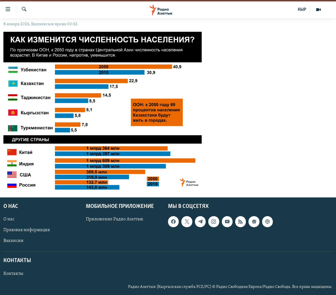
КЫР (302, 9)
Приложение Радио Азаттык (114, 219)
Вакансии (13, 241)
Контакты (13, 273)
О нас (8, 219)
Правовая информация (26, 230)
